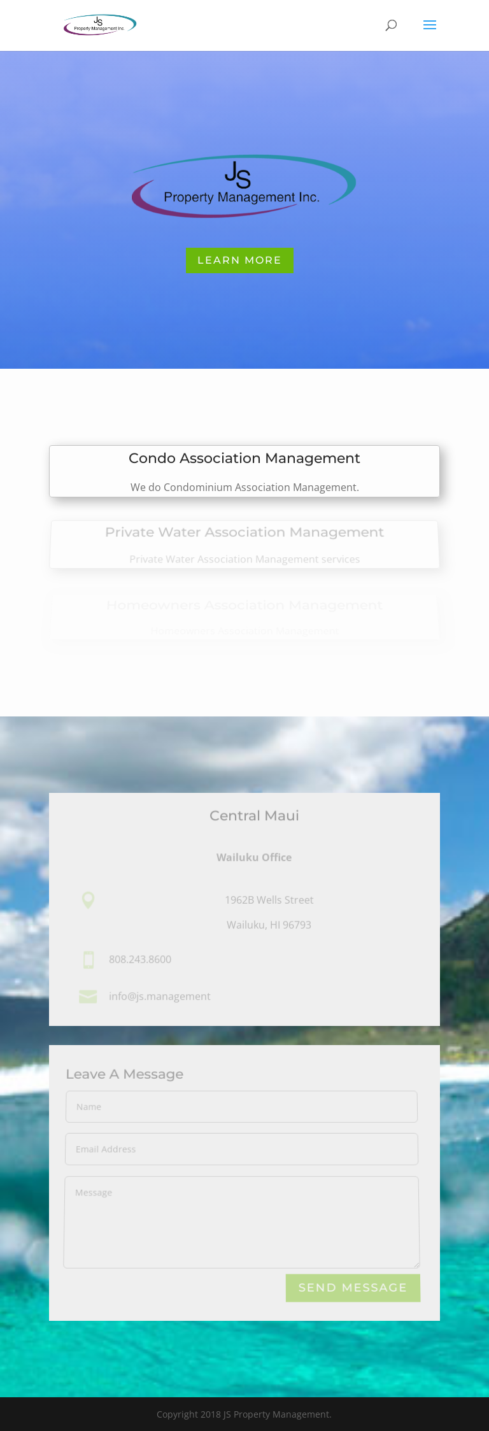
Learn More (239, 260)
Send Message (353, 1288)
